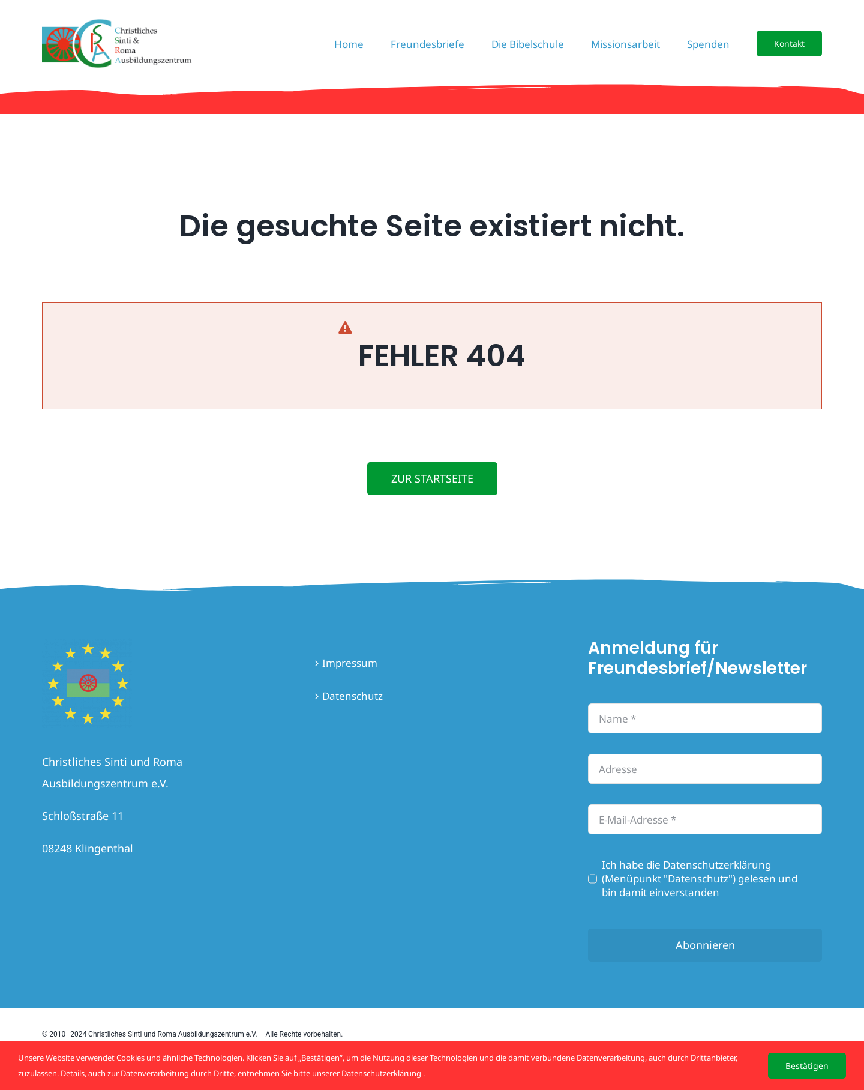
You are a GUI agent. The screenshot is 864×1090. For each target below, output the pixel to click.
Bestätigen (807, 1065)
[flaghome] (87, 643)
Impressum (349, 663)
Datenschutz (352, 696)
